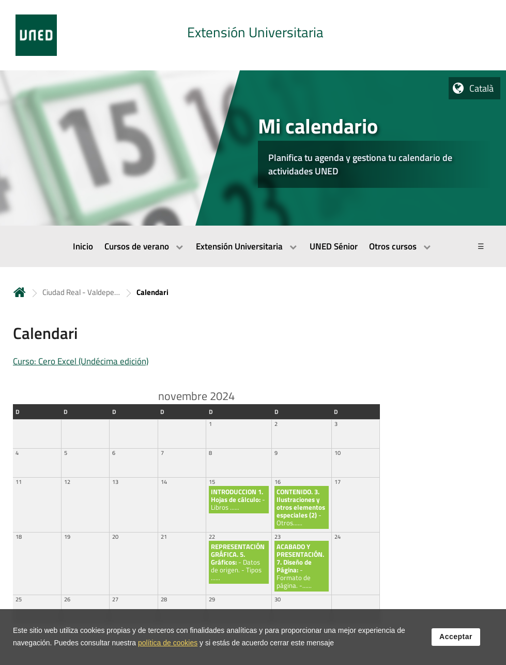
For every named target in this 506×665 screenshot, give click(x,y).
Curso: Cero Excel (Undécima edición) (80, 361)
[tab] (253, 35)
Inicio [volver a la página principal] (19, 292)
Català (481, 88)
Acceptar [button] (455, 638)
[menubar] (253, 246)
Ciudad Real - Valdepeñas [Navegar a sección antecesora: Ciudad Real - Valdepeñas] (81, 292)
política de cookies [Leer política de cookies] (167, 645)
